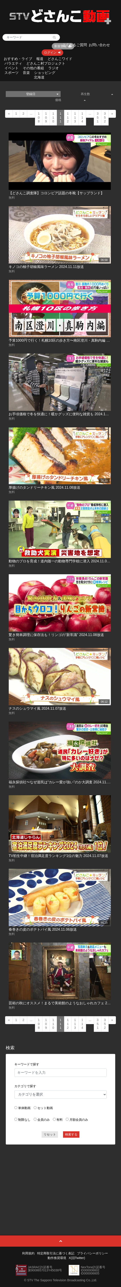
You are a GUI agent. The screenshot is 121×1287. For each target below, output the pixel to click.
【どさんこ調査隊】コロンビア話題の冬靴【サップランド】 (56, 193)
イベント (11, 68)
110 (53, 117)
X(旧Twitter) (77, 1258)
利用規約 (28, 1253)
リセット (50, 1134)
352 (105, 117)
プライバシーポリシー (92, 1253)
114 (82, 117)
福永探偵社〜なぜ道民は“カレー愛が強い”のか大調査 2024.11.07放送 (63, 782)
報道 (39, 59)
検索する (71, 1134)
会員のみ (43, 1119)
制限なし (24, 1119)
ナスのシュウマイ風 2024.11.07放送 (37, 708)
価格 (70, 100)
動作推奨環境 (57, 1258)
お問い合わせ (99, 45)
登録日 (42, 94)
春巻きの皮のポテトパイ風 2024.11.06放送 (43, 929)
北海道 (39, 77)
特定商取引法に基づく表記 (55, 1253)
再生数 (97, 94)
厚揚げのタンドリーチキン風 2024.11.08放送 (45, 487)
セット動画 (45, 1108)
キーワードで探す (26, 1064)
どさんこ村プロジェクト (45, 63)
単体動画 (24, 1108)
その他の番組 (33, 68)
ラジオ (53, 68)
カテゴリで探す (25, 1086)
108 (39, 117)
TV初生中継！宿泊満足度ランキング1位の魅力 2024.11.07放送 (58, 856)
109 (46, 117)
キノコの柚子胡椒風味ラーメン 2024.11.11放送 (46, 267)
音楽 (26, 73)
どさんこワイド (60, 59)
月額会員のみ (78, 1119)
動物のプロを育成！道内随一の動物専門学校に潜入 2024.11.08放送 (62, 561)
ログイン (52, 52)
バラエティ (13, 63)
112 (68, 117)
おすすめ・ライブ (18, 59)
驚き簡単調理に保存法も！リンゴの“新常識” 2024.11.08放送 (56, 635)
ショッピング (44, 73)
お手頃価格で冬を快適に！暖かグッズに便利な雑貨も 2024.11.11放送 (64, 414)
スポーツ (11, 73)
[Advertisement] (60, 1180)
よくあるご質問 (74, 45)
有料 (59, 1119)
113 (75, 117)
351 (97, 117)
